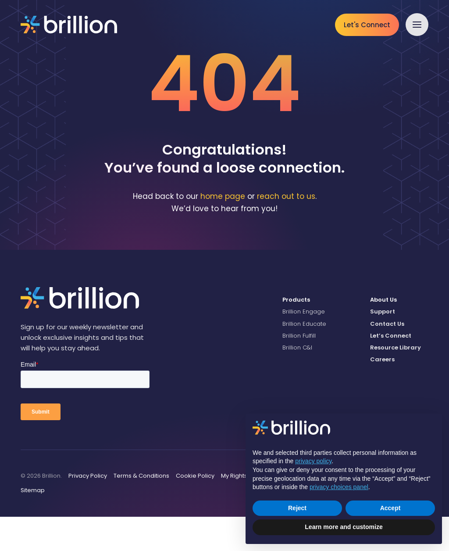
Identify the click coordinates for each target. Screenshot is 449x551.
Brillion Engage (303, 346)
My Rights (234, 510)
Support (382, 346)
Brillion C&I (297, 382)
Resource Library (395, 382)
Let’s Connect (390, 370)
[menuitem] (319, 335)
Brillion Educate (304, 358)
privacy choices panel (339, 486)
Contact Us (387, 358)
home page (222, 230)
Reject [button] (297, 507)
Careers (382, 394)
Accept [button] (390, 507)
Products (296, 334)
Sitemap (33, 525)
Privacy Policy (87, 510)
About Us (383, 334)
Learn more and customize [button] (343, 526)
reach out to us (286, 230)
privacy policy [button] (313, 461)
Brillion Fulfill (299, 370)
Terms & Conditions (141, 510)
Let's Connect (367, 24)
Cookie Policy (195, 510)
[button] (417, 24)
